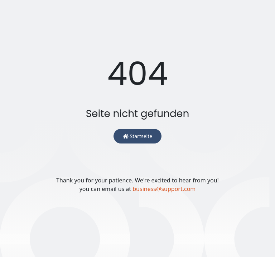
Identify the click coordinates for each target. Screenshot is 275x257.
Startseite (137, 136)
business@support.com (164, 189)
